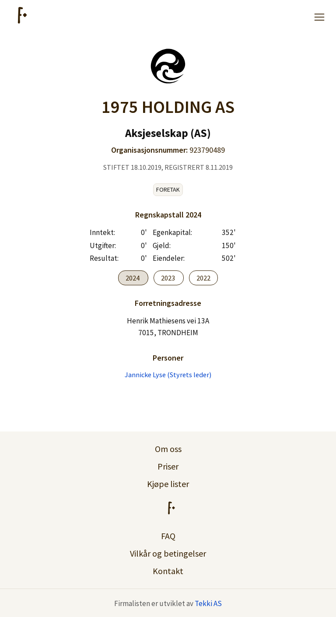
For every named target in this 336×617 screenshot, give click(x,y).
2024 (133, 277)
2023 (168, 277)
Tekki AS (208, 603)
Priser (168, 466)
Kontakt (168, 570)
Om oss (168, 448)
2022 (203, 277)
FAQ (168, 535)
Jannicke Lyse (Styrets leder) (168, 374)
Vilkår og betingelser (168, 553)
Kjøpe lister (168, 483)
